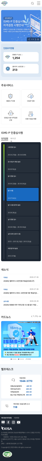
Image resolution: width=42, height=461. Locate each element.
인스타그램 (13, 422)
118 (15, 407)
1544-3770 (25, 381)
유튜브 (19, 422)
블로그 (3, 422)
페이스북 (8, 422)
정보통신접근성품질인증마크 (7, 454)
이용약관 (16, 418)
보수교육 (13, 138)
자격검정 (4, 138)
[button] (30, 39)
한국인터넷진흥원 (6, 428)
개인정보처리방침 (6, 418)
